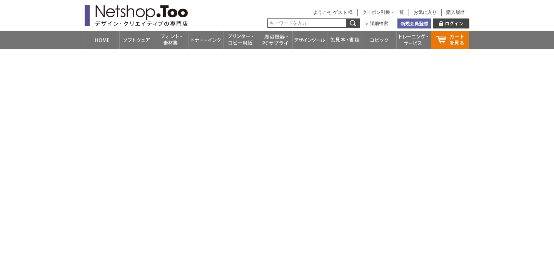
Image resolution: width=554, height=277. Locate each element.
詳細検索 (379, 23)
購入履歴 (455, 12)
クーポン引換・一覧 (383, 12)
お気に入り (425, 12)
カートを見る (450, 40)
